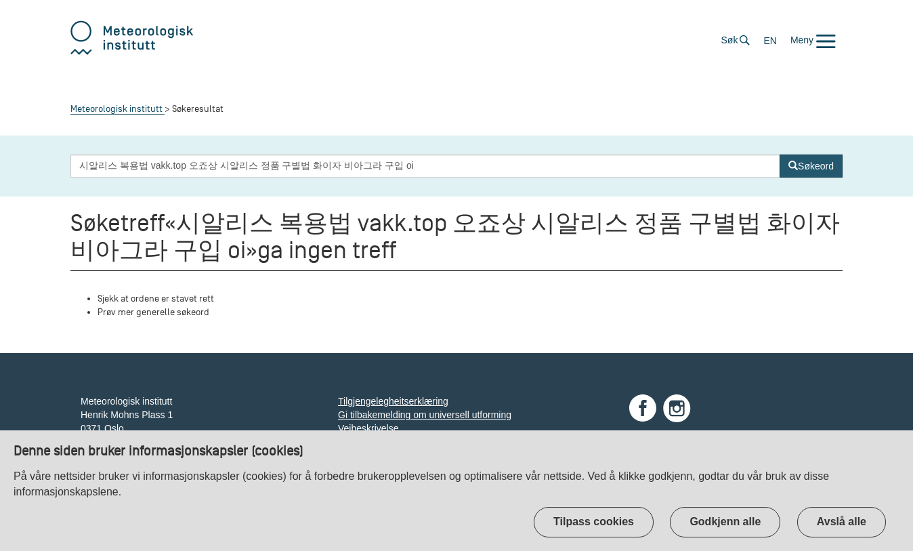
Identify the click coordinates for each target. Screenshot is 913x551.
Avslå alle (841, 521)
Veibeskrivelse (368, 428)
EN (769, 40)
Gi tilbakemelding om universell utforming (424, 414)
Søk (729, 40)
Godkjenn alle (725, 521)
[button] (813, 40)
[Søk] (811, 166)
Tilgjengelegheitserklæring (393, 401)
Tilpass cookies (593, 521)
